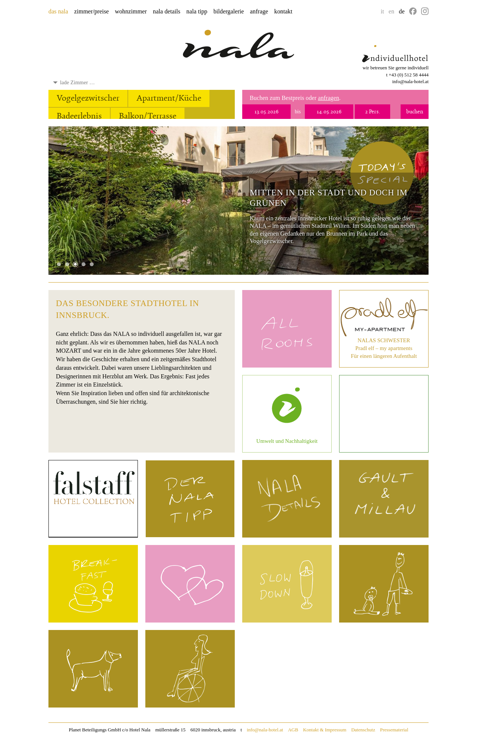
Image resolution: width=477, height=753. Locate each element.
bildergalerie (229, 11)
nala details (166, 11)
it (382, 11)
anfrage (259, 11)
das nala (58, 11)
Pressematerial (394, 729)
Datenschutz (363, 729)
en (391, 11)
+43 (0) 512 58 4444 (409, 75)
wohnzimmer (131, 11)
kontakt (283, 11)
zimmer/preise (91, 11)
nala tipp (196, 11)
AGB (293, 729)
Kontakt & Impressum (324, 729)
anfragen (328, 98)
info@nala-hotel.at (410, 81)
